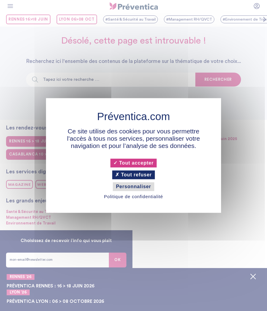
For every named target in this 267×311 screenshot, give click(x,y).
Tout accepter (133, 162)
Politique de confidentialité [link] (133, 196)
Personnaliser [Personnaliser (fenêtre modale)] (133, 186)
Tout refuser (133, 174)
